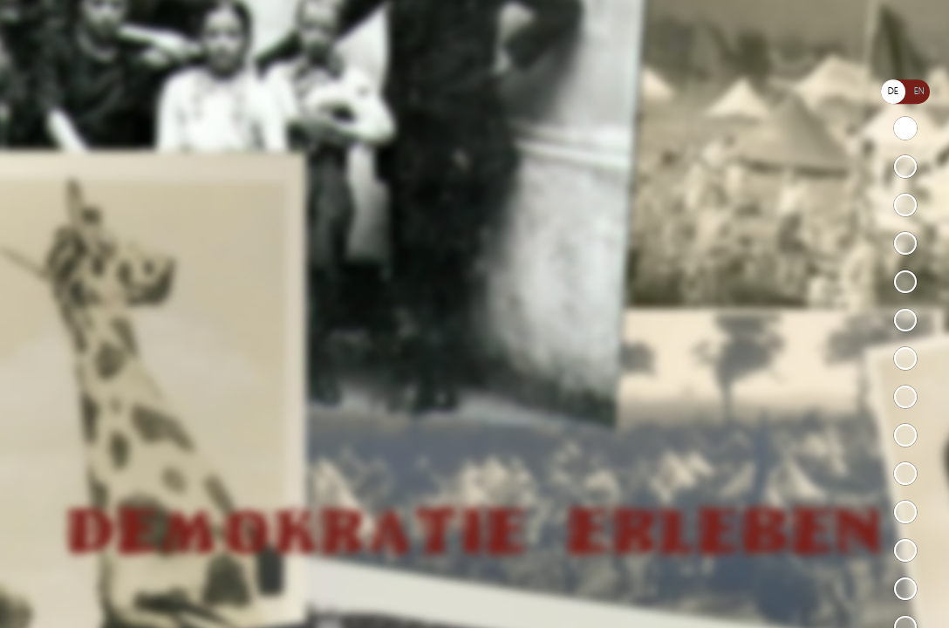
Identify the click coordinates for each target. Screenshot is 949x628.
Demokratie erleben (905, 128)
